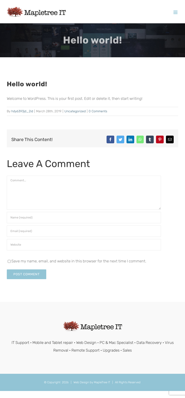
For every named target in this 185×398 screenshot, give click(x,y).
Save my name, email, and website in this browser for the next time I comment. (78, 261)
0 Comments (98, 111)
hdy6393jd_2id (22, 111)
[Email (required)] (84, 231)
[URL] (84, 244)
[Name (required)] (84, 217)
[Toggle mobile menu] (175, 12)
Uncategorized (75, 111)
